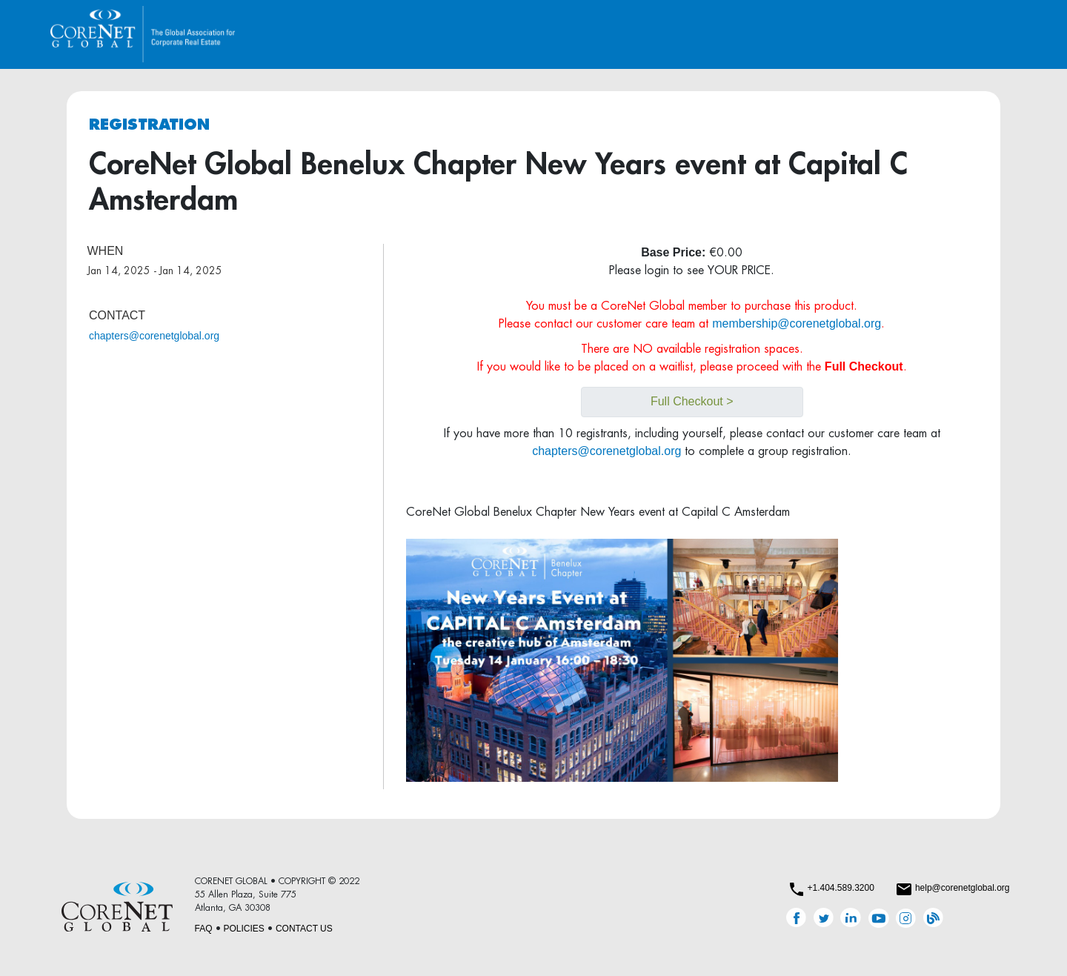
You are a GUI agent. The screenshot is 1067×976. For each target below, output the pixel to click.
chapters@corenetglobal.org (154, 336)
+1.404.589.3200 (840, 888)
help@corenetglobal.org (962, 888)
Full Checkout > (692, 401)
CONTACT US (304, 928)
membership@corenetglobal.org (796, 323)
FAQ (204, 928)
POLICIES (244, 928)
